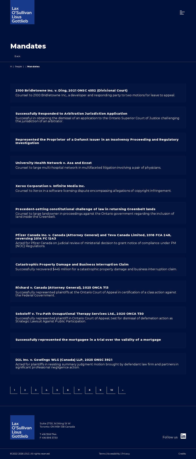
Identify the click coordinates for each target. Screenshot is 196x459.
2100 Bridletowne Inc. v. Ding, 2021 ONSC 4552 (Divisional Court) (71, 90)
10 (111, 390)
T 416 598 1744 (48, 434)
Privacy (126, 453)
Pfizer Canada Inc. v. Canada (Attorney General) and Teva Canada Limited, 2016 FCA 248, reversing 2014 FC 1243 (93, 236)
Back (15, 56)
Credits (182, 453)
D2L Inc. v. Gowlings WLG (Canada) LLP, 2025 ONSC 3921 (64, 360)
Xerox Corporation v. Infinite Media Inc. (50, 186)
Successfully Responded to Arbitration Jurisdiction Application (71, 113)
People (18, 66)
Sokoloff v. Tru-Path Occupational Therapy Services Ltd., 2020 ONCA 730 (80, 314)
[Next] (122, 390)
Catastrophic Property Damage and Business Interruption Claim (72, 264)
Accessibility (113, 453)
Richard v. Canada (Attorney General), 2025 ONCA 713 (62, 287)
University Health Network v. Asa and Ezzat (54, 163)
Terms (102, 453)
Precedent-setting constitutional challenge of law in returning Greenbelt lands (85, 209)
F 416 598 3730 (49, 437)
